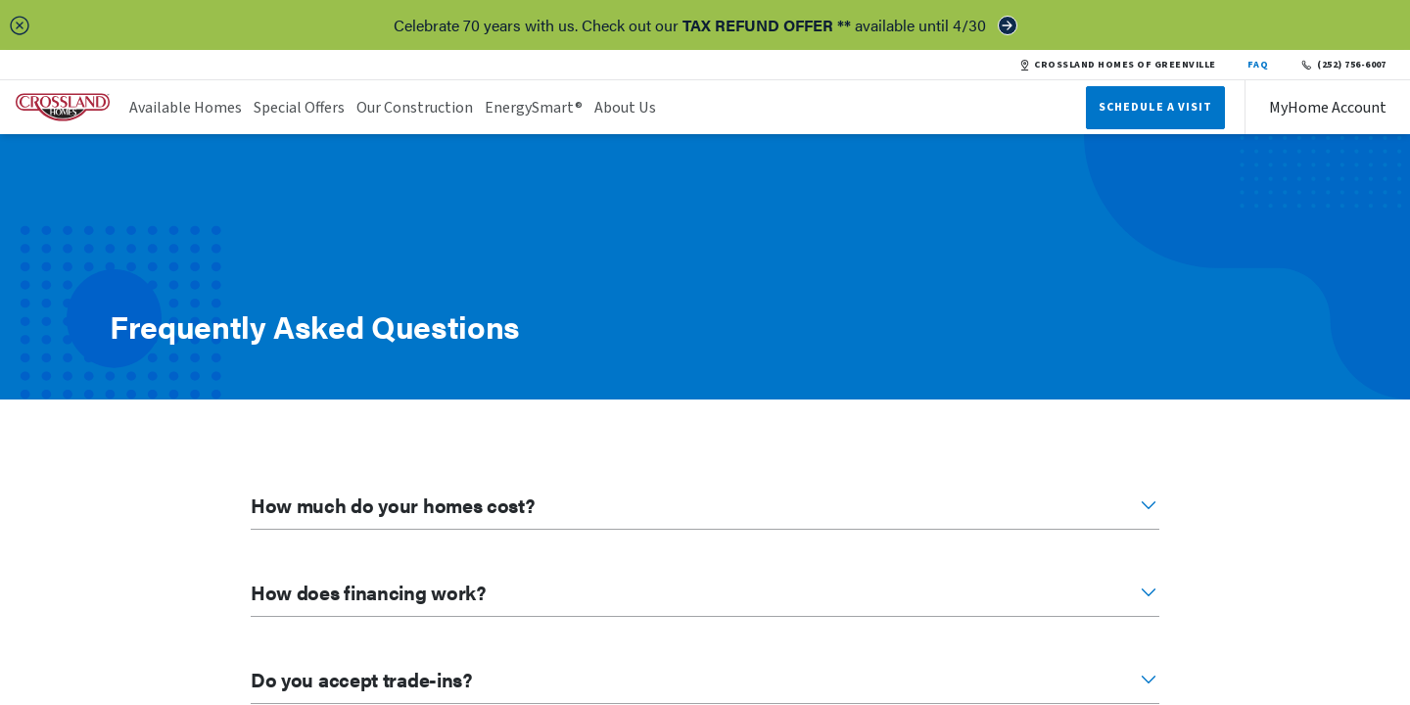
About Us (625, 107)
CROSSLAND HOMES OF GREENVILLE (1117, 64)
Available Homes (185, 107)
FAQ (1258, 64)
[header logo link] (63, 107)
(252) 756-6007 (1342, 64)
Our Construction (414, 107)
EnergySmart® (534, 107)
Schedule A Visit (1155, 107)
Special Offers (299, 107)
